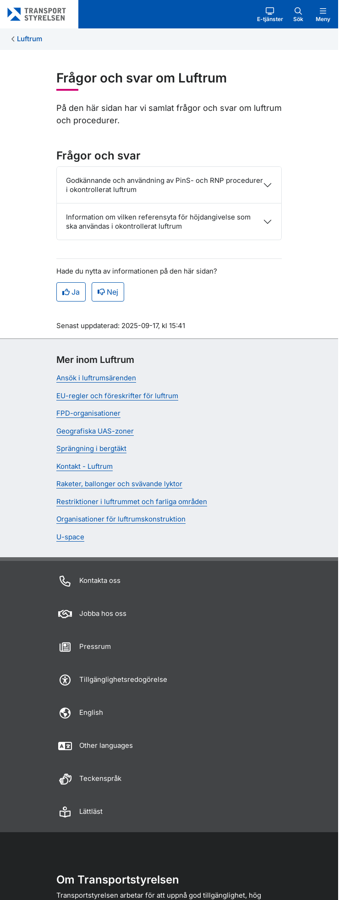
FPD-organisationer (88, 413)
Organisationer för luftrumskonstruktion (121, 519)
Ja (71, 291)
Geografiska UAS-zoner (95, 431)
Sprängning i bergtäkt (91, 448)
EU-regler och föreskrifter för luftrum (117, 395)
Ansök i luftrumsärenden (96, 377)
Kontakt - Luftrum (84, 466)
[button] (270, 14)
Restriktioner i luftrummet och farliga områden (131, 501)
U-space (70, 536)
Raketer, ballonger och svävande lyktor (119, 483)
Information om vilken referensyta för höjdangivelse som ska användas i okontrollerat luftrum (158, 221)
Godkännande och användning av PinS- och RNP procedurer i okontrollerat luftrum (164, 185)
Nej (108, 291)
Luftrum (29, 38)
